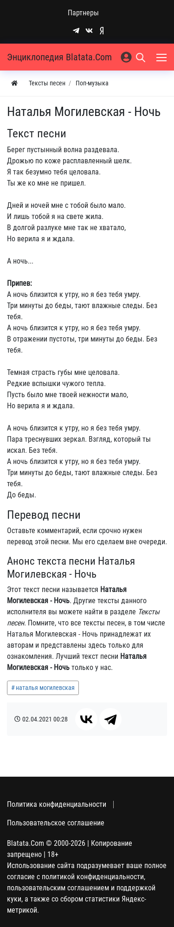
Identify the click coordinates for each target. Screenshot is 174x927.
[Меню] (162, 57)
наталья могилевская (45, 687)
